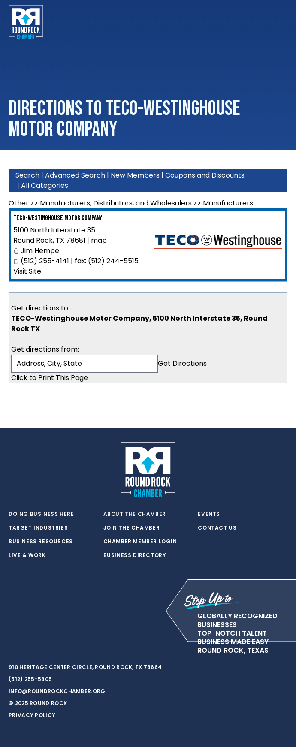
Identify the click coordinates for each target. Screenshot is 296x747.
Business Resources (41, 541)
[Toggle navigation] (280, 22)
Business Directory (134, 555)
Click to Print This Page (49, 378)
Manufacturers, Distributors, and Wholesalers (116, 203)
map (99, 240)
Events (209, 514)
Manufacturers (228, 203)
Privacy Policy (32, 715)
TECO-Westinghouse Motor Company (57, 218)
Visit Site (27, 271)
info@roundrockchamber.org (57, 691)
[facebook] (30, 642)
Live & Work (27, 555)
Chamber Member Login (140, 541)
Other (19, 203)
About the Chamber (134, 514)
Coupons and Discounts (205, 175)
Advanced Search (75, 175)
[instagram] (47, 642)
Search (27, 175)
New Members (135, 175)
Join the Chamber (131, 527)
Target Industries (38, 527)
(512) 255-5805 (30, 679)
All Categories (44, 185)
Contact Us (217, 527)
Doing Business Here (41, 514)
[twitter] (13, 642)
